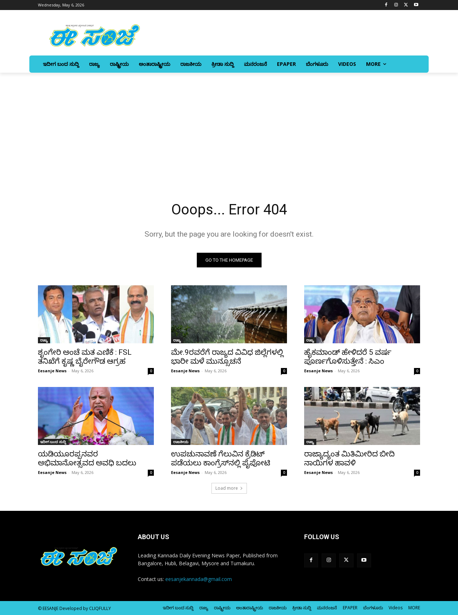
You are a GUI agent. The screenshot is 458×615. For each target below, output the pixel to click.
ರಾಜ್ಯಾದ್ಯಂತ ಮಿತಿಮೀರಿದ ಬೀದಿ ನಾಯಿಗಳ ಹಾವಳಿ (349, 458)
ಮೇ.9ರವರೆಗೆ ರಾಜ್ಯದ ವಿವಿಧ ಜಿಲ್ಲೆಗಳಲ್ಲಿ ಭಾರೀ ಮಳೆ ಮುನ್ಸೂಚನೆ (227, 356)
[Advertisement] (229, 126)
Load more (229, 488)
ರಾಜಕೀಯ (180, 441)
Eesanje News (52, 370)
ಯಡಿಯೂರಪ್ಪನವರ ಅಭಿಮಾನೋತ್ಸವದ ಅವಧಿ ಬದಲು (87, 458)
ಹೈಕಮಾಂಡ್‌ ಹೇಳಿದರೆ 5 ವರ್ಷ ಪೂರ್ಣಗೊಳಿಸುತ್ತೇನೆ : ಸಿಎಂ (347, 356)
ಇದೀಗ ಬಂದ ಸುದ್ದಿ (53, 441)
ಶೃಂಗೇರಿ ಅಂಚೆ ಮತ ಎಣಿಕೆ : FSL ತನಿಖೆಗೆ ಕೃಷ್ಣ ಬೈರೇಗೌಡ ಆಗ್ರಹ (85, 356)
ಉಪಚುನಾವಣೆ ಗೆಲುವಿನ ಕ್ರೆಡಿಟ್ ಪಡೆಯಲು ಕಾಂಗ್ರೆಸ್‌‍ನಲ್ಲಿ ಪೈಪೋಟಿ (220, 458)
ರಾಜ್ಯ (44, 340)
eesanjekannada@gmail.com (198, 579)
